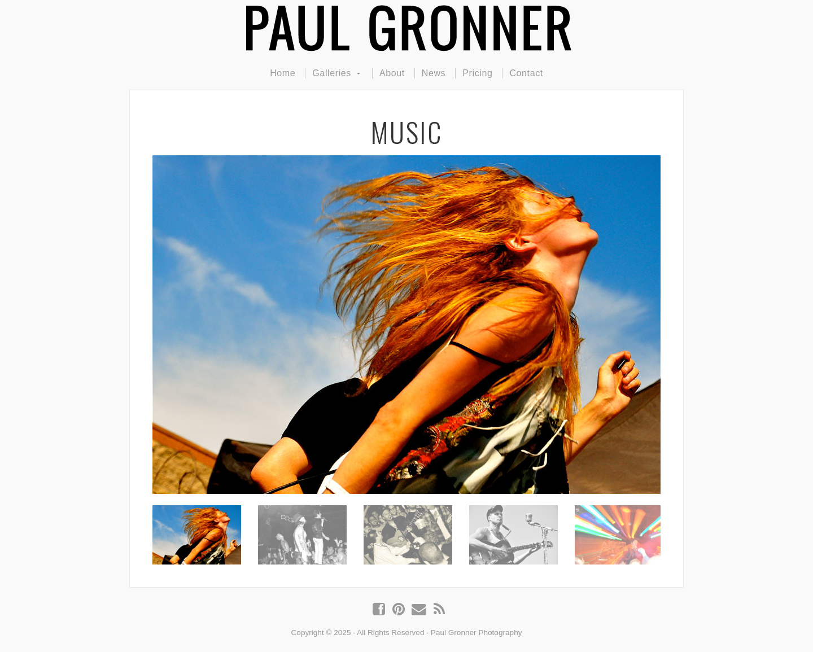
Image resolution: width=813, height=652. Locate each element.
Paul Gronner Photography (406, 28)
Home (282, 73)
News (433, 73)
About (392, 73)
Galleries (331, 73)
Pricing (477, 73)
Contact (526, 73)
